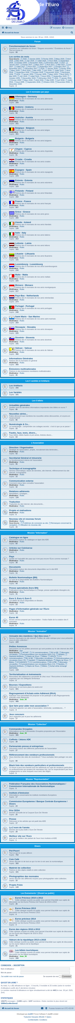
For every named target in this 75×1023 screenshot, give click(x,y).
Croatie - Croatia (23, 159)
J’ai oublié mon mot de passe (12, 976)
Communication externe (21, 481)
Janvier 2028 (51, 68)
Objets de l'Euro (32, 656)
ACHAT (25, 652)
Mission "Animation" (37, 631)
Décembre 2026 (50, 63)
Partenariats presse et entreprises (26, 746)
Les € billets (37, 401)
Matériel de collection (20, 868)
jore (21, 651)
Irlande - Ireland (23, 222)
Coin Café (14, 859)
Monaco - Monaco (24, 285)
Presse (12, 819)
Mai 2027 (60, 65)
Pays (11, 556)
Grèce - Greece (22, 212)
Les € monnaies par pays (37, 92)
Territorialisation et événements (25, 674)
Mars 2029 (52, 74)
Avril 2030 (39, 80)
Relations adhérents (19, 491)
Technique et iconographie (22, 468)
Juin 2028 (47, 70)
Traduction (14, 502)
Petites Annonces (18, 646)
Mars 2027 (38, 65)
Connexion (6, 965)
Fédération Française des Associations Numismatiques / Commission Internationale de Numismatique (37, 785)
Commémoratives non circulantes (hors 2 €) (37, 654)
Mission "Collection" (37, 724)
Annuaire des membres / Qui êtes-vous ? (29, 636)
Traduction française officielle (34, 1017)
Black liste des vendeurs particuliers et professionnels (36, 765)
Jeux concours (16, 714)
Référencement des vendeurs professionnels (31, 755)
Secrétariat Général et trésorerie (25, 458)
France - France (23, 201)
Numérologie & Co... (19, 424)
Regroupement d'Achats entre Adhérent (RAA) (32, 693)
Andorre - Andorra (24, 107)
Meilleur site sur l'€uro (20, 836)
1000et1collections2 (9, 1003)
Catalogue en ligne (18, 537)
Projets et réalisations (20, 510)
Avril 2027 (50, 65)
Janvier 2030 (65, 78)
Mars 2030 (27, 80)
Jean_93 (23, 699)
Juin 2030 (60, 80)
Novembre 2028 (51, 72)
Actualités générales (19, 405)
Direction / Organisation (21, 447)
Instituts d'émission (19, 793)
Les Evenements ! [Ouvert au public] (37, 893)
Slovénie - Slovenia (24, 337)
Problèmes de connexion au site (34, 523)
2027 (62, 63)
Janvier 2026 (34, 59)
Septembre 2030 (32, 82)
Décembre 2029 (44, 78)
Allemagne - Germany (26, 96)
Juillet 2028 (58, 70)
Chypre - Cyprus (23, 149)
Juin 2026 (29, 61)
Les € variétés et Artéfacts (37, 381)
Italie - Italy (20, 233)
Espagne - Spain (23, 170)
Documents (15, 567)
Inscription (19, 965)
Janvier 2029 (27, 74)
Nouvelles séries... (18, 414)
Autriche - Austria (24, 117)
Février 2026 (47, 59)
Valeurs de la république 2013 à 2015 (27, 940)
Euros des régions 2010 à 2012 (24, 929)
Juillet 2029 (33, 76)
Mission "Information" (37, 533)
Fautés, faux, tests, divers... (23, 433)
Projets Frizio (16, 885)
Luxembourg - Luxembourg (29, 264)
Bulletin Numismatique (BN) (23, 577)
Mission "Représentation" (37, 779)
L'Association (37, 443)
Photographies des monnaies (24, 876)
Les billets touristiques (26, 950)
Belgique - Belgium (24, 128)
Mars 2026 (59, 59)
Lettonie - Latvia (23, 243)
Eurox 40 (13, 617)
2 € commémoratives (39, 652)
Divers (38, 846)
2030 (55, 78)
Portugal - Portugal (24, 306)
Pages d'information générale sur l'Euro (29, 609)
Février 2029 (40, 74)
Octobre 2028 (36, 72)
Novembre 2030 (62, 82)
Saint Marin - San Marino (27, 316)
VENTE (52, 656)
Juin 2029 (22, 76)
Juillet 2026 (40, 61)
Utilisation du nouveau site (29, 525)
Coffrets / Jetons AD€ (20, 739)
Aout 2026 (52, 61)
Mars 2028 (14, 70)
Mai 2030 (49, 80)
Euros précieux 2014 (25, 919)
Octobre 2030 (47, 82)
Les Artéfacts (16, 385)
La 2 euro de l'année (19, 827)
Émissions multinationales (22, 369)
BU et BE (53, 652)
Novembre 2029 (28, 78)
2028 (41, 68)
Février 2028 (65, 68)
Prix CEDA (14, 810)
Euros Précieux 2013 (25, 908)
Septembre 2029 (58, 76)
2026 (24, 59)
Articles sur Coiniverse (20, 548)
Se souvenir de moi (52, 976)
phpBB (30, 1014)
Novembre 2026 (35, 63)
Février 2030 (15, 80)
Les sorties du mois (19, 56)
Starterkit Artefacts (44, 660)
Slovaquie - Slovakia (25, 327)
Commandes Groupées (20, 729)
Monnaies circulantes (43, 658)
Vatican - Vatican (23, 348)
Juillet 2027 (19, 67)
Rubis (22, 101)
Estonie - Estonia (23, 180)
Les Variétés (15, 392)
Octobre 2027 (59, 67)
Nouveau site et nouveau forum (25, 519)
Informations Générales (21, 358)
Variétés (60, 654)
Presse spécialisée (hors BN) (23, 588)
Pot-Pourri (14, 851)
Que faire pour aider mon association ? (29, 706)
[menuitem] (8, 28)
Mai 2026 (18, 61)
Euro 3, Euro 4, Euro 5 (20, 598)
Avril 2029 (64, 74)
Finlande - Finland (24, 191)
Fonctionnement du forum (22, 46)
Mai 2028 (36, 70)
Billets (43, 656)
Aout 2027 (31, 67)
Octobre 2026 (20, 63)
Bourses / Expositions (20, 685)
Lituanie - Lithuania (25, 253)
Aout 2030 (19, 82)
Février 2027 (26, 65)
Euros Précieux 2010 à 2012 (29, 898)
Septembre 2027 (44, 67)
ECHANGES (21, 662)
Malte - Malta (21, 274)
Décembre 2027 (30, 68)
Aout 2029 (45, 76)
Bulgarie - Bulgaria (24, 138)
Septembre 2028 (21, 72)
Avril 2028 (26, 70)
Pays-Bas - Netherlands (27, 295)
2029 (17, 74)
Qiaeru (49, 1017)
